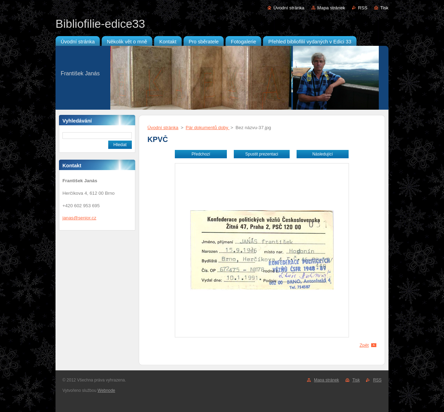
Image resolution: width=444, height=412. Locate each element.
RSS (362, 7)
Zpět (364, 345)
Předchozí (200, 154)
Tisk (384, 7)
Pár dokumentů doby (207, 127)
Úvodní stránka (288, 7)
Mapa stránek (331, 7)
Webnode (106, 390)
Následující (322, 154)
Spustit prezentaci (261, 154)
